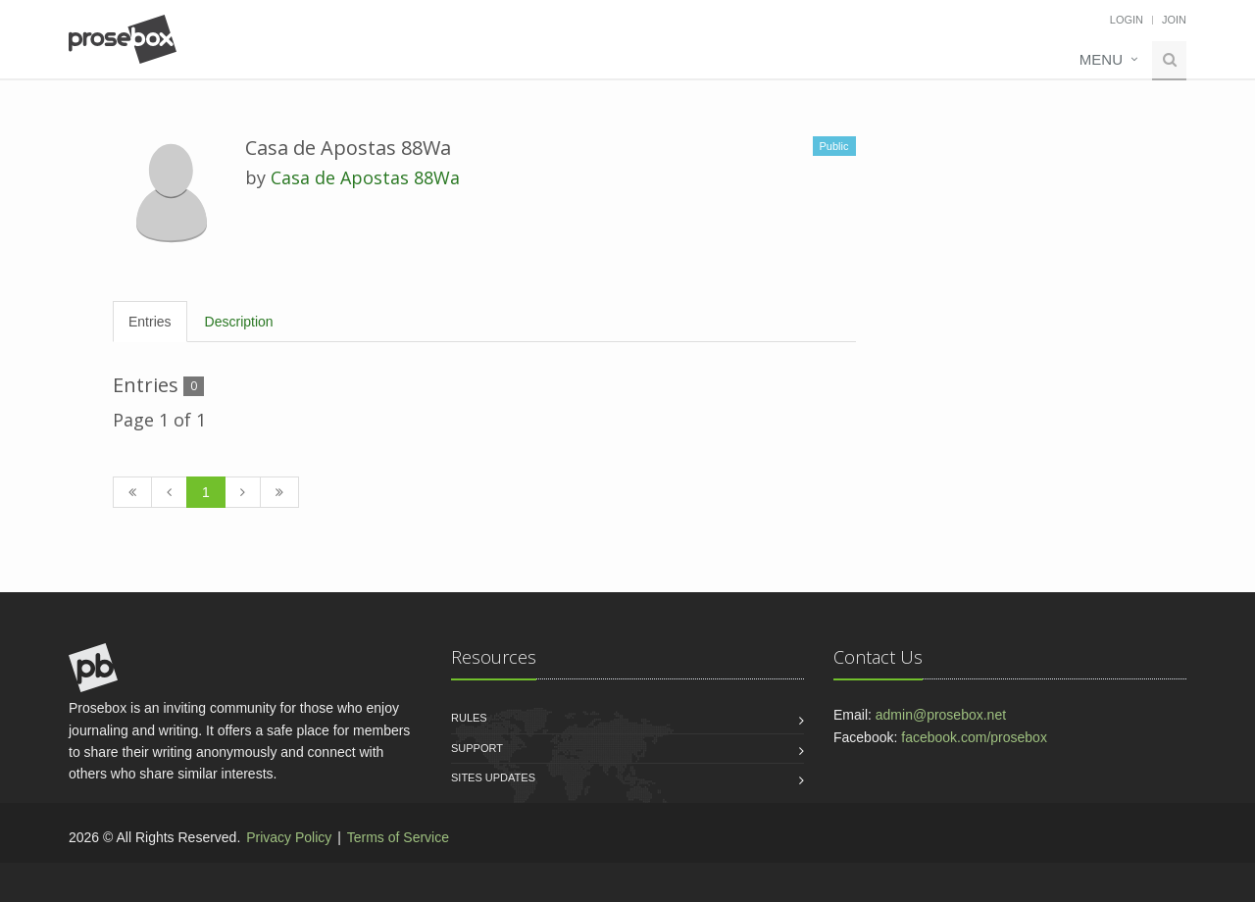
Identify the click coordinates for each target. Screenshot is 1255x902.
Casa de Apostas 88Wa (365, 177)
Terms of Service (398, 837)
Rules (469, 718)
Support (477, 748)
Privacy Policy (288, 837)
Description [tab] (239, 321)
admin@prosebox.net (941, 715)
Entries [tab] (150, 321)
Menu (1101, 59)
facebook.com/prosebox (974, 737)
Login (1126, 19)
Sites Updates (493, 777)
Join (1174, 19)
